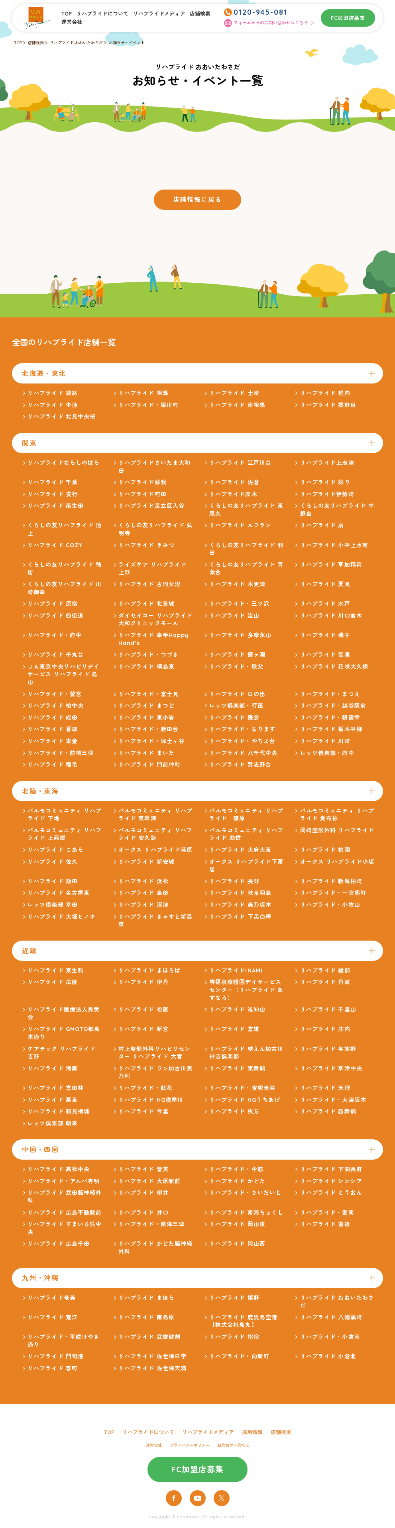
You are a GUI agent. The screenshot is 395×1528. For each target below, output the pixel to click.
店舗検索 (200, 13)
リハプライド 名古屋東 (59, 892)
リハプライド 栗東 (53, 1099)
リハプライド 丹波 (325, 982)
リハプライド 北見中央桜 (62, 416)
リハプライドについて (102, 13)
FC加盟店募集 (348, 18)
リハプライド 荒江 (53, 1317)
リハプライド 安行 (53, 494)
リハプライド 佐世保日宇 (152, 1356)
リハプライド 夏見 (325, 584)
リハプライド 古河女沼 (149, 584)
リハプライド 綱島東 (146, 666)
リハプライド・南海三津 (151, 1224)
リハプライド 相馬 (143, 393)
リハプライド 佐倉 (234, 482)
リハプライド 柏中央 (56, 705)
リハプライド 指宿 (234, 1336)
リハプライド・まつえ (330, 694)
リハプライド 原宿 (53, 603)
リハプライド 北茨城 (146, 603)
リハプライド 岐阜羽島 (240, 892)
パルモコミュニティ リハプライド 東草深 (155, 814)
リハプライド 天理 (325, 1088)
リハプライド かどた (237, 1181)
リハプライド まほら (146, 1297)
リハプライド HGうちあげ (245, 1099)
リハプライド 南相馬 (237, 405)
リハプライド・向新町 (239, 1356)
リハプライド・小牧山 (330, 904)
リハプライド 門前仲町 (149, 764)
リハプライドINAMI (236, 970)
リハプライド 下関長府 (331, 1169)
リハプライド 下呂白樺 (240, 916)
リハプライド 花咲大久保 (334, 666)
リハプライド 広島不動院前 (65, 1212)
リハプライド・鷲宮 (55, 694)
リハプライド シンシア (331, 1181)
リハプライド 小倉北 (328, 1356)
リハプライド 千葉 (53, 482)
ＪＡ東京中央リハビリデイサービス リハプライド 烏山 (64, 674)
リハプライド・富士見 (148, 694)
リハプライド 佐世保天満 (152, 1368)
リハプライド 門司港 (56, 1356)
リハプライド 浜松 (143, 881)
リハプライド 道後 (325, 1224)
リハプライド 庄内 (325, 1029)
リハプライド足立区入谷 (151, 505)
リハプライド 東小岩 (146, 717)
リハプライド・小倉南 (330, 1336)
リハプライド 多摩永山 (240, 635)
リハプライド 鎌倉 (234, 717)
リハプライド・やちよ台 (242, 741)
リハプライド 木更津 (237, 584)
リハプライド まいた (146, 753)
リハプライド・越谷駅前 (333, 705)
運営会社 (71, 22)
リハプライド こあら (56, 849)
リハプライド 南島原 (146, 1317)
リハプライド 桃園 (325, 849)
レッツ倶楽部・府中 (327, 753)
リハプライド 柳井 (143, 1192)
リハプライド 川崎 (325, 741)
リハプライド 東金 (53, 741)
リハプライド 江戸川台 (240, 462)
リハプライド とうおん (331, 1192)
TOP (66, 13)
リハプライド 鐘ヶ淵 (237, 654)
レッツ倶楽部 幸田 (53, 904)
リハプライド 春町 (53, 1368)
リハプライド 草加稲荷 (331, 564)
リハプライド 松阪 (143, 1009)
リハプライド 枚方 (234, 1111)
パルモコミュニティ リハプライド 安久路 (155, 834)
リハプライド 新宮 (143, 1029)
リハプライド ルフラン (240, 525)
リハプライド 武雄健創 (149, 1336)
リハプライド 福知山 (237, 1009)
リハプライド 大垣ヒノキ (62, 916)
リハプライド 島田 (143, 892)
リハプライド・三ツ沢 (239, 603)
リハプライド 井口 (143, 1212)
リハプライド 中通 (53, 405)
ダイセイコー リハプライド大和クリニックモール (155, 619)
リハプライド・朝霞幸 (330, 717)
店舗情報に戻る (197, 199)
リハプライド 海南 (53, 1068)
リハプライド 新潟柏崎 (331, 881)
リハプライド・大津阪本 (333, 1099)
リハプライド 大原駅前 (149, 1181)
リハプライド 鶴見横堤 (59, 1111)
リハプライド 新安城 (146, 861)
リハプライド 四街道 (56, 615)
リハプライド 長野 (234, 881)
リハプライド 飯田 (53, 881)
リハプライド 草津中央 (331, 1068)
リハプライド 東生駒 (56, 970)
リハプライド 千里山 (328, 1009)
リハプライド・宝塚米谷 (242, 1088)
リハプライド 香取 (53, 729)
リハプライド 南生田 (56, 505)
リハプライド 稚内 (325, 393)
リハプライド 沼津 (143, 904)
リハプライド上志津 (327, 462)
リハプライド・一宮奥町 (333, 892)
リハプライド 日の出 (237, 694)
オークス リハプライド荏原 (155, 849)
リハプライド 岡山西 (237, 1243)
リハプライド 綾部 (325, 970)
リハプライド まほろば (149, 970)
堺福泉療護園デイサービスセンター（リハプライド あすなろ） (246, 989)
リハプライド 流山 (234, 615)
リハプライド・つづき (148, 654)
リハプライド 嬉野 (234, 1297)
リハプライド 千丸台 (56, 654)
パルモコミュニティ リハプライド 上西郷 (65, 834)
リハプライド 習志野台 (240, 764)
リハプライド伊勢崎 (327, 494)
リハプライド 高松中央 (59, 1169)
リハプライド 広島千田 (59, 1243)
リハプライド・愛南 (327, 1212)
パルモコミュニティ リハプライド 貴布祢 (337, 814)
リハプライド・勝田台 (148, 729)
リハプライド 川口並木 (331, 615)
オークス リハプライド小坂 (337, 861)
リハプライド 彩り (325, 482)
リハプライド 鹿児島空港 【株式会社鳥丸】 (246, 1321)
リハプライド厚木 (233, 494)
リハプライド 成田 (53, 717)
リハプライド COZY (55, 545)
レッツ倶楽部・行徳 (236, 705)
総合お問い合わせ (234, 1445)
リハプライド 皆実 (143, 1169)
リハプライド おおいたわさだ (76, 42)
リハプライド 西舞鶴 (328, 1111)
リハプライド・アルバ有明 (64, 1181)
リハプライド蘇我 (142, 482)
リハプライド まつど (146, 705)
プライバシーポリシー (190, 1445)
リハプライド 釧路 (53, 393)
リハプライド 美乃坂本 (240, 904)
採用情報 (252, 1432)
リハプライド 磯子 (325, 635)
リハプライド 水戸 (325, 603)
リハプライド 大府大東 (240, 849)
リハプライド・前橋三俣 (61, 753)
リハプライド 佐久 (53, 861)
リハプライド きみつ (146, 545)
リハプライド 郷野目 (328, 405)
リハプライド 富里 (325, 654)
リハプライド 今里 (143, 1111)
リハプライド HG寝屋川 (150, 1099)
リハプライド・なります (242, 729)
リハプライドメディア (159, 13)
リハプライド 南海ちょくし (246, 1212)
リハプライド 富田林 (56, 1088)
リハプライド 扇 (322, 525)
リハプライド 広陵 (53, 982)
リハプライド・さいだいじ (245, 1192)
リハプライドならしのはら (64, 462)
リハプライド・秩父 (236, 666)
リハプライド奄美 (52, 1297)
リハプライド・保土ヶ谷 (151, 741)
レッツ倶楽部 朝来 (53, 1123)
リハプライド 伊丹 (143, 982)
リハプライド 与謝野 (328, 1049)
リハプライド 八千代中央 (243, 753)
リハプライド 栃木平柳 (331, 729)
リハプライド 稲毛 (53, 764)
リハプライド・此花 (145, 1088)
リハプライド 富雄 (234, 1029)
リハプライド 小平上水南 (334, 545)
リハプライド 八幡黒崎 (331, 1317)
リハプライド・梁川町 (148, 405)
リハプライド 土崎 (234, 393)
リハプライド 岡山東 (237, 1224)
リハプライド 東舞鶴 (237, 1068)
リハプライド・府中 (55, 635)
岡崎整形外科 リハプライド (337, 830)
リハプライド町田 (142, 494)
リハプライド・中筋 (236, 1169)
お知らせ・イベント (127, 42)
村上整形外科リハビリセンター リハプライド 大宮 (154, 1052)
